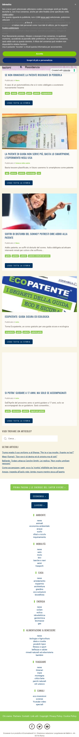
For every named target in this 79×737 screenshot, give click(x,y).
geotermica (39, 618)
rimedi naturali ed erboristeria (39, 652)
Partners (17, 716)
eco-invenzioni (39, 696)
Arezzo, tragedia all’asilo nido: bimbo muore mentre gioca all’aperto (33, 472)
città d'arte (39, 678)
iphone (13, 173)
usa (38, 173)
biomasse (39, 621)
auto (7, 93)
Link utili (34, 716)
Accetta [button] (39, 54)
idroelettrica (39, 615)
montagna (39, 675)
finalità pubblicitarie (10, 28)
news (39, 520)
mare (39, 673)
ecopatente (10, 332)
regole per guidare (37, 411)
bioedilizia (39, 595)
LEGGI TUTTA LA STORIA (18, 103)
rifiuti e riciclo (39, 534)
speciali (39, 704)
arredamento (39, 581)
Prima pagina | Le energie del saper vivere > (39, 487)
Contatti (25, 716)
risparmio (39, 583)
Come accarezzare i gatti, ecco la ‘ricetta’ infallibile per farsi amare (33, 467)
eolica (39, 612)
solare (39, 610)
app (7, 173)
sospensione (47, 93)
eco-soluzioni (39, 592)
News (17, 80)
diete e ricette (39, 641)
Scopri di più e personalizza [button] (39, 60)
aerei (39, 563)
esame (14, 93)
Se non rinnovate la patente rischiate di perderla (33, 75)
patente (36, 93)
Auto (17, 322)
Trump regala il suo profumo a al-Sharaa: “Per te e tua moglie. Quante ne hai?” (38, 452)
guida (29, 93)
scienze (39, 699)
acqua (39, 529)
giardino (39, 589)
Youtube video (39, 701)
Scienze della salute (22, 163)
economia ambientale (39, 526)
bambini (39, 655)
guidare (15, 256)
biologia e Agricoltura (40, 638)
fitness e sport (39, 647)
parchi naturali (39, 681)
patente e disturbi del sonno (39, 256)
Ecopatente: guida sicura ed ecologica (27, 316)
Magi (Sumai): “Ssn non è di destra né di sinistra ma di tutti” (29, 456)
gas (39, 623)
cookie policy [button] (7, 14)
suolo (39, 531)
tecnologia (31, 173)
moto (39, 555)
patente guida (37, 332)
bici (39, 557)
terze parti (45, 17)
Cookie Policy (69, 716)
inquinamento (39, 537)
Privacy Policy (55, 716)
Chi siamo (7, 716)
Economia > (39, 496)
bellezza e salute (39, 649)
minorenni (16, 411)
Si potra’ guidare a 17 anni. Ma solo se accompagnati (35, 393)
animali (39, 523)
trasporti (39, 566)
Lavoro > (39, 505)
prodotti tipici (39, 644)
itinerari (39, 670)
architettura (39, 586)
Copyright (44, 716)
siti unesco (39, 684)
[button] (75, 4)
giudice (21, 93)
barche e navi (39, 560)
